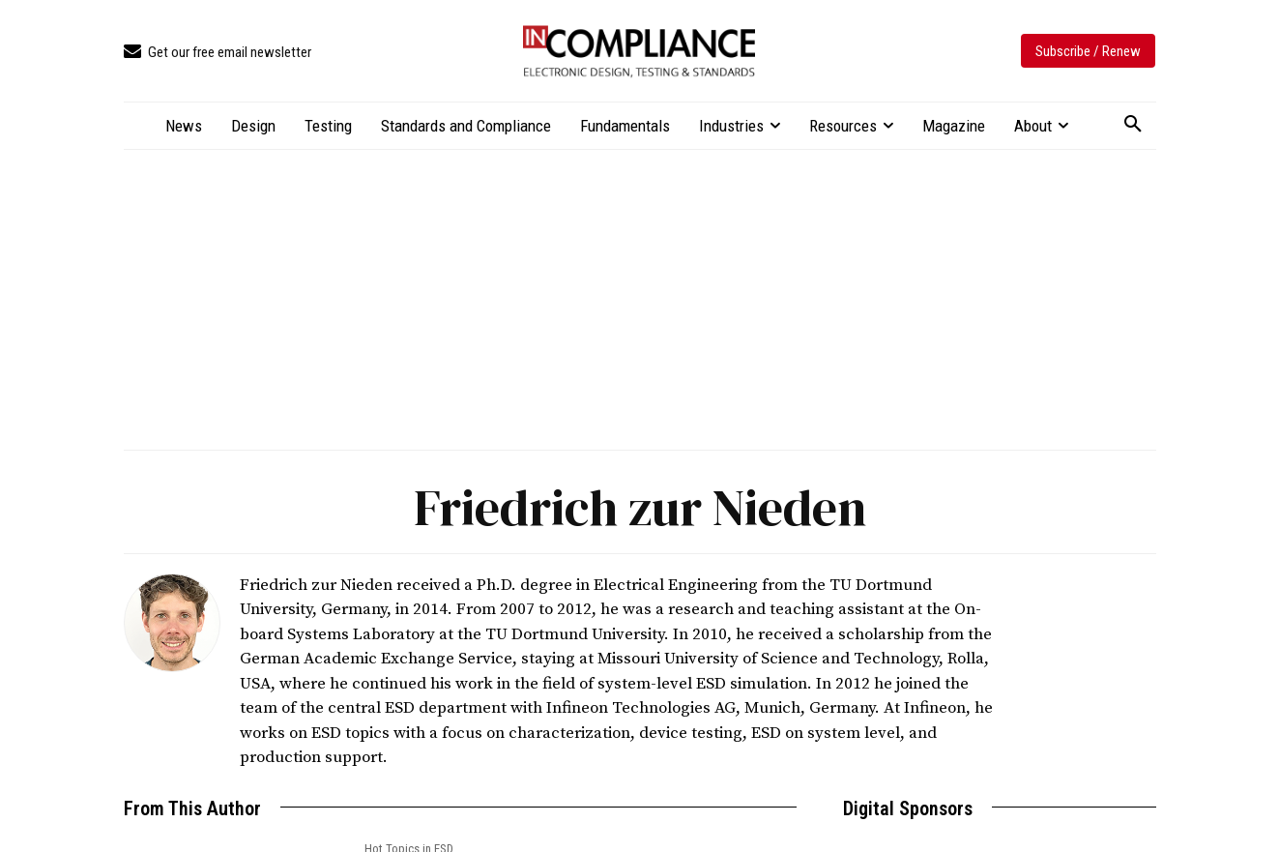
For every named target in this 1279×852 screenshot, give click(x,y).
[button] (1133, 125)
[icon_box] (217, 53)
